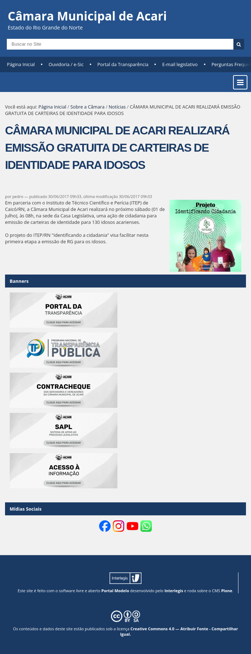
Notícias (117, 106)
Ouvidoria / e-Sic (66, 64)
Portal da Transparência (122, 64)
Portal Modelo (115, 590)
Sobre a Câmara (87, 106)
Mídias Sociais (26, 509)
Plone (226, 590)
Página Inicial (21, 64)
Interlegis (173, 590)
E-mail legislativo (180, 64)
